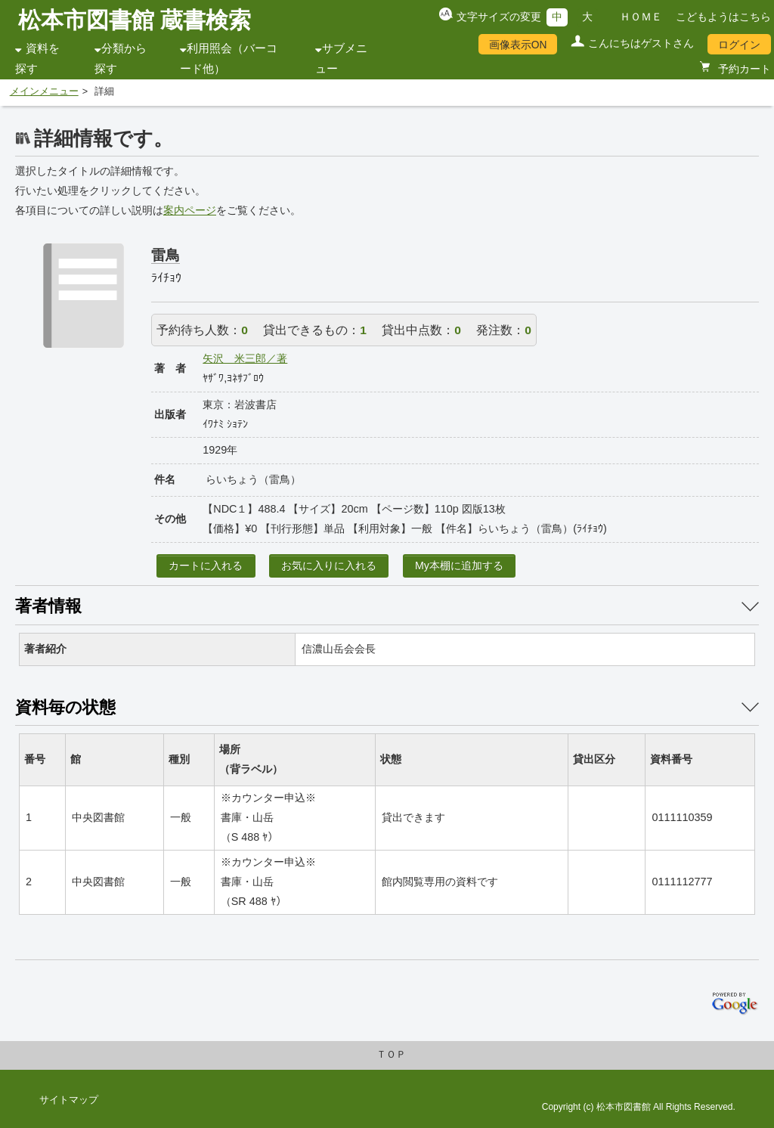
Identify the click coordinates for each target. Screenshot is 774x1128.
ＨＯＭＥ (641, 17)
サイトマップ (68, 1100)
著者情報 (48, 606)
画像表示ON (518, 45)
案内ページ (189, 210)
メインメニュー (44, 91)
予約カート (743, 69)
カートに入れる (206, 565)
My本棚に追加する (459, 565)
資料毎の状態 (65, 707)
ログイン (739, 45)
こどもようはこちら (723, 17)
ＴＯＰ (391, 1054)
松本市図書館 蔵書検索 (134, 20)
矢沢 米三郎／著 (245, 358)
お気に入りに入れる (328, 565)
